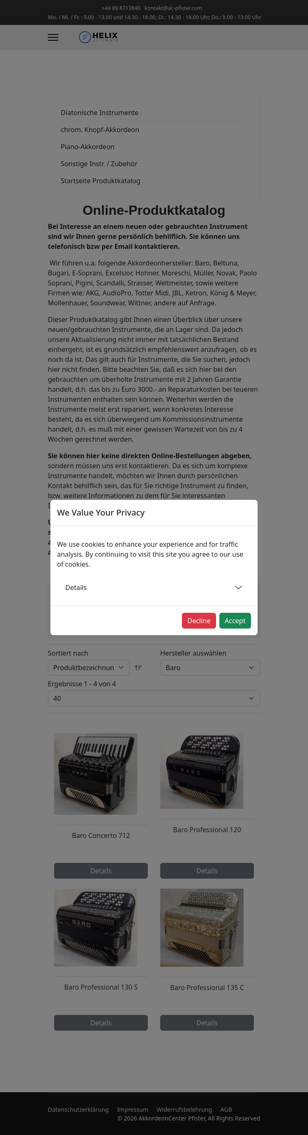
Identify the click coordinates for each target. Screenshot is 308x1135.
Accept (235, 620)
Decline (199, 620)
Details (76, 587)
